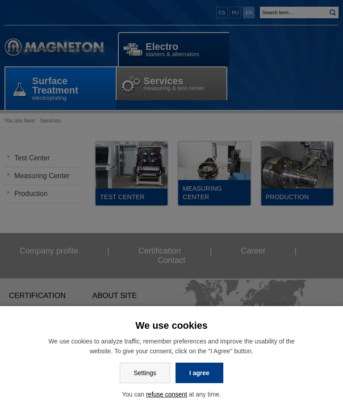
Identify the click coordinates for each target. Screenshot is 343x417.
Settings (145, 372)
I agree (199, 372)
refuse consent (166, 394)
